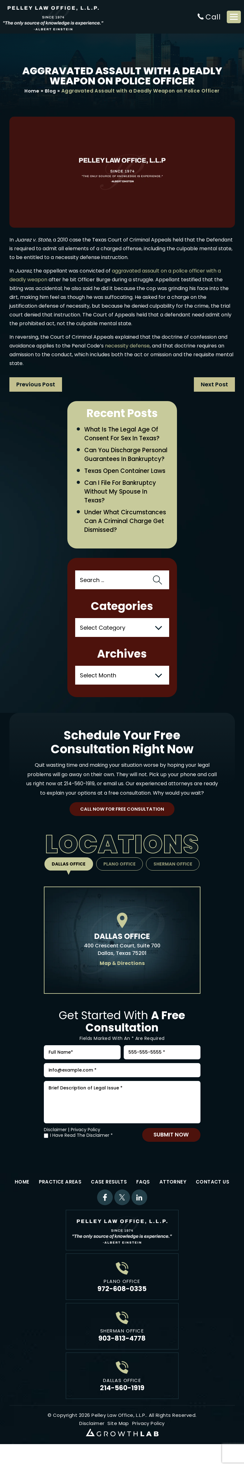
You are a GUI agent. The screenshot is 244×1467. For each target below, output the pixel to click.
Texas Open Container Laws (125, 481)
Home (31, 91)
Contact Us (212, 1196)
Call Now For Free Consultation (122, 820)
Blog (50, 91)
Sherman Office (173, 875)
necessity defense (127, 346)
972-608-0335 (122, 1303)
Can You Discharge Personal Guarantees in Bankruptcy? (119, 460)
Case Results (109, 1196)
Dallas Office (68, 875)
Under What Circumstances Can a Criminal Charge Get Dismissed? (126, 532)
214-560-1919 (79, 794)
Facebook (105, 1212)
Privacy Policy (85, 1144)
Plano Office (119, 875)
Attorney (172, 1196)
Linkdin (139, 1212)
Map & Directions (122, 974)
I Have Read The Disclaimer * (81, 1150)
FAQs (143, 1196)
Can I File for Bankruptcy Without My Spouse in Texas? (121, 502)
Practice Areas (60, 1196)
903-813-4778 (122, 1353)
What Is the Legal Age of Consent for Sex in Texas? (122, 434)
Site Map (118, 1438)
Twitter (122, 1212)
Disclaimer (55, 1144)
